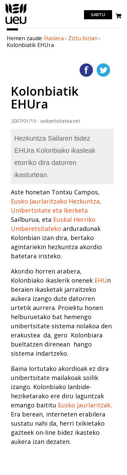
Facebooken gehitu (86, 70)
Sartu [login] (98, 15)
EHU (100, 280)
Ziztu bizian (83, 38)
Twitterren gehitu (103, 70)
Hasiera (54, 38)
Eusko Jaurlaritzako (39, 201)
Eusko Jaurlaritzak (84, 405)
